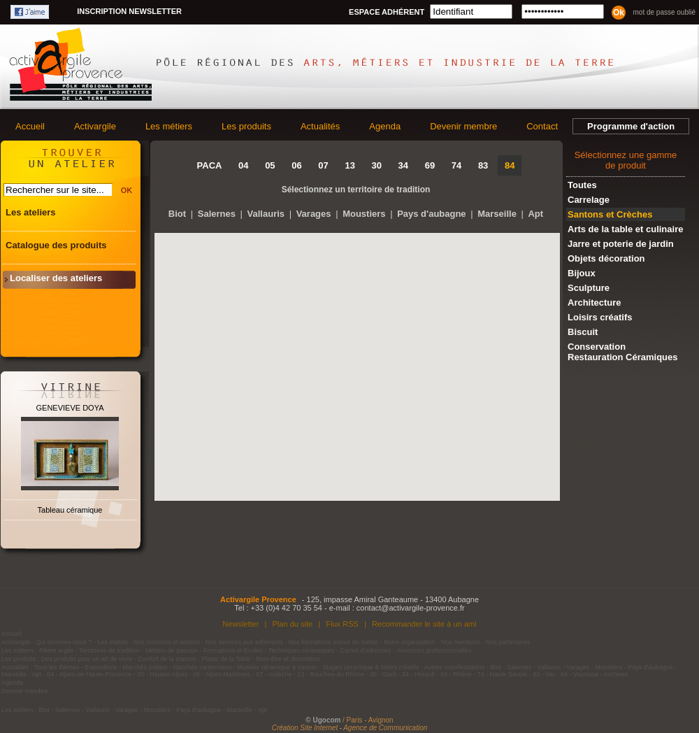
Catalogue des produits (56, 245)
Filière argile (56, 650)
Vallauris (265, 213)
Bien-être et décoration (288, 658)
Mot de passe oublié (664, 12)
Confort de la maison (167, 658)
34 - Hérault (418, 674)
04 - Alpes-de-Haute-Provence (89, 674)
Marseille (497, 213)
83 (483, 165)
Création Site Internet (305, 728)
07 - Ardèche (273, 674)
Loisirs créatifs (600, 317)
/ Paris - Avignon (368, 720)
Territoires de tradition (109, 650)
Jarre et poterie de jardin (621, 244)
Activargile (95, 126)
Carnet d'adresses (365, 650)
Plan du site (292, 624)
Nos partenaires (508, 642)
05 (270, 165)
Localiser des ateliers (56, 278)
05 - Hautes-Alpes (162, 674)
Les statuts (113, 642)
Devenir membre (463, 126)
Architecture (594, 302)
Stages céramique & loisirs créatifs (370, 667)
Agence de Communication (385, 728)
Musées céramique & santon (277, 667)
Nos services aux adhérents (244, 642)
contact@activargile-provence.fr (410, 608)
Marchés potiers (145, 667)
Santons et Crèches (610, 214)
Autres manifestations (454, 667)
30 (377, 165)
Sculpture (589, 288)
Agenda (385, 126)
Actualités (320, 126)
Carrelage (589, 199)
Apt (535, 213)
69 (430, 165)
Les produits (246, 126)
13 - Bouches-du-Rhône (330, 674)
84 (509, 165)
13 (349, 165)
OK (127, 190)
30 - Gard (383, 674)
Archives (616, 674)
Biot (177, 213)
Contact (542, 126)
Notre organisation (409, 642)
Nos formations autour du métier (334, 642)
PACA (209, 165)
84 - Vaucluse (579, 674)
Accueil (30, 126)
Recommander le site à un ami (424, 624)
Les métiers (168, 126)
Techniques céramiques (301, 650)
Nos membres (460, 642)
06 (296, 165)
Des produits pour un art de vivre (87, 658)
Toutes (582, 185)
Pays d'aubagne (431, 213)
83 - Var (543, 674)
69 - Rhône (456, 674)
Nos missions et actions (167, 642)
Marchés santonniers (202, 667)
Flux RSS (342, 624)
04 (243, 165)
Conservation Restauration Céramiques (623, 351)
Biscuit (583, 332)
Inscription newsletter (129, 11)
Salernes (217, 213)
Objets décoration (606, 258)
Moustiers (364, 213)
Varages (313, 213)
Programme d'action (631, 126)
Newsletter (240, 624)
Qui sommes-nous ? (64, 642)
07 (323, 165)
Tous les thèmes (57, 667)
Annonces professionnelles (434, 650)
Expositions (101, 667)
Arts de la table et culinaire (625, 229)
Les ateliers (31, 212)
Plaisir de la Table (225, 658)
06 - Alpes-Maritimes (221, 674)
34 (403, 165)
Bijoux (582, 273)
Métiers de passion (172, 650)
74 (456, 165)
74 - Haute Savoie (502, 674)
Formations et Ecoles (233, 650)
